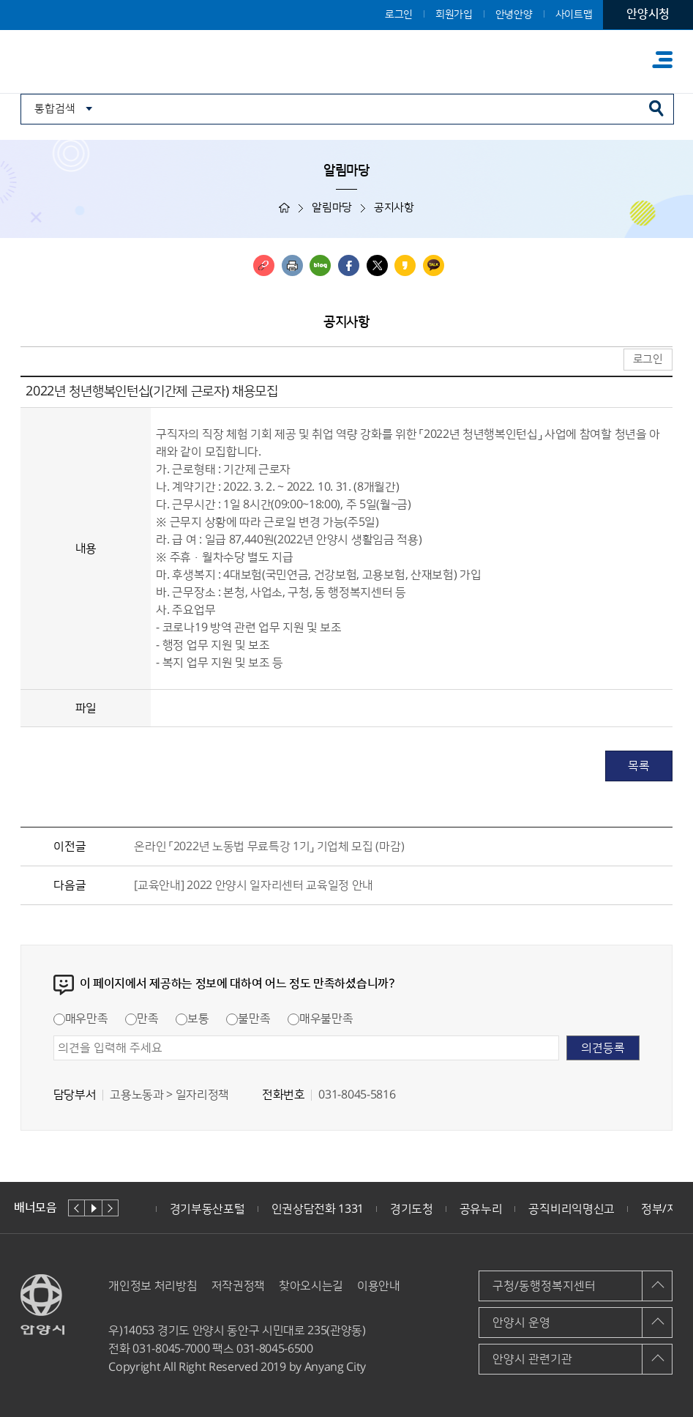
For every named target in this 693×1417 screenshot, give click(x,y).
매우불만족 (320, 1018)
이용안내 (378, 1286)
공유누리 (481, 1209)
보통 (192, 1018)
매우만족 (80, 1018)
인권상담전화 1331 (317, 1209)
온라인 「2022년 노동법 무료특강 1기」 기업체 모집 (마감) (269, 846)
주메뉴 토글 (662, 59)
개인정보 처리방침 (152, 1286)
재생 (93, 1208)
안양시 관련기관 (532, 1359)
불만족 (248, 1018)
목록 (638, 766)
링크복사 (263, 265)
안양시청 (648, 14)
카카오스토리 (405, 265)
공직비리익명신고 (571, 1209)
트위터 (377, 265)
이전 (76, 1208)
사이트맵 (574, 15)
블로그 (320, 265)
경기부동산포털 (207, 1209)
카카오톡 (433, 265)
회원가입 (454, 15)
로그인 (399, 15)
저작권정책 (238, 1286)
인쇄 (292, 265)
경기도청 (411, 1209)
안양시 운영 (521, 1322)
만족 (141, 1018)
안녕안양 (514, 15)
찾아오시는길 (311, 1286)
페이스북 (348, 265)
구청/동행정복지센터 (544, 1286)
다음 (110, 1208)
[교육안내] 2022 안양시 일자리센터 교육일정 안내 (253, 885)
